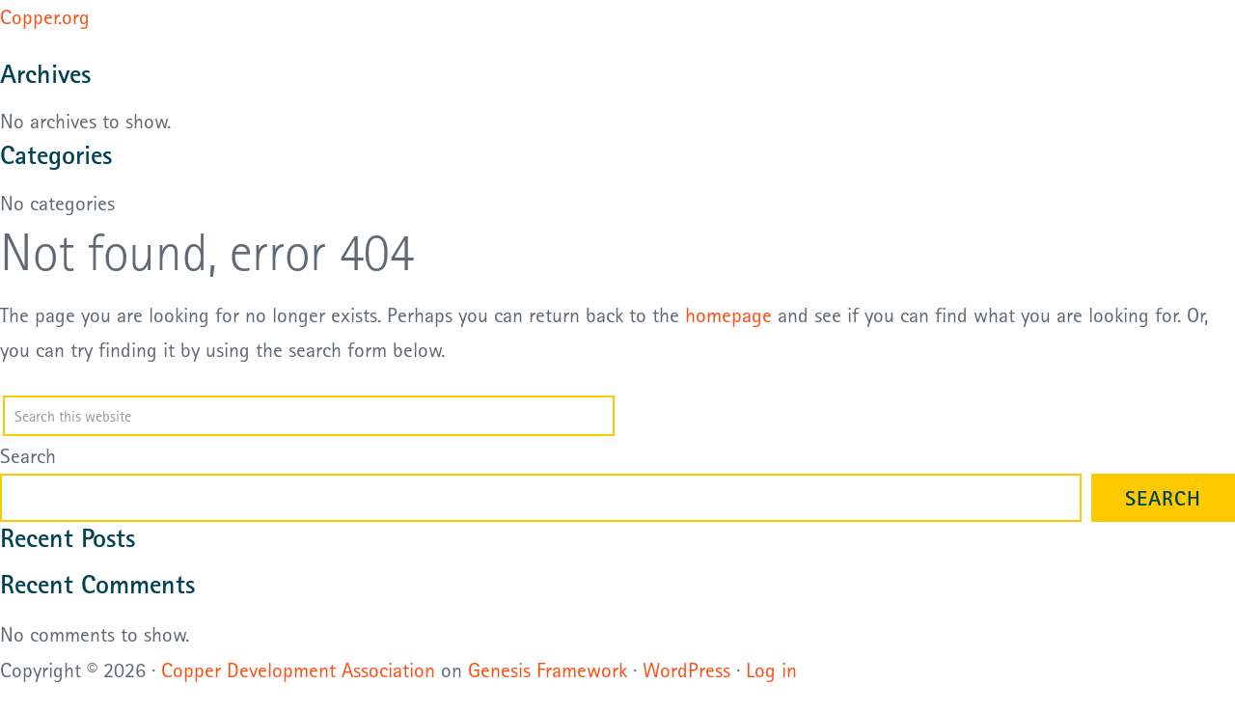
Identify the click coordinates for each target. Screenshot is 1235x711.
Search (28, 455)
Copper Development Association (298, 669)
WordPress (686, 669)
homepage (728, 314)
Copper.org (45, 16)
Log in (771, 669)
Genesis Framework (547, 669)
